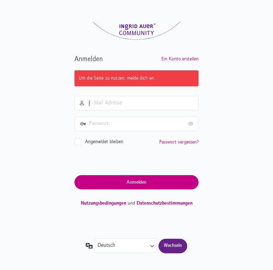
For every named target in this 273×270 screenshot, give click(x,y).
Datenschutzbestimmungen (164, 203)
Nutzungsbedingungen (103, 203)
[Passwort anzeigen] (191, 124)
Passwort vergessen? (179, 142)
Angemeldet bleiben (104, 141)
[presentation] (128, 160)
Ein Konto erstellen (180, 58)
